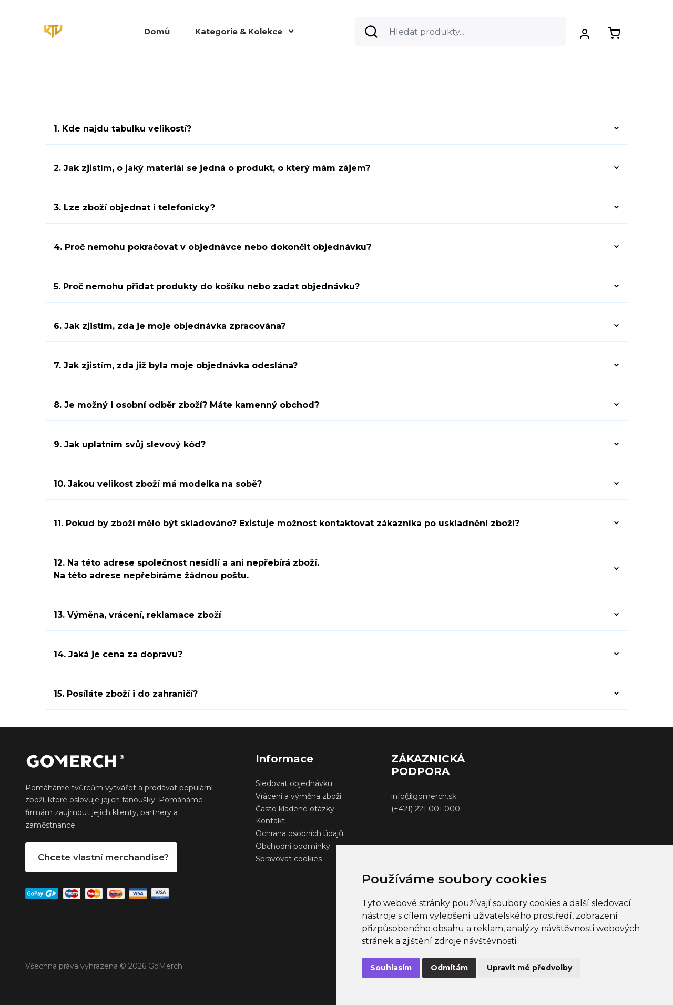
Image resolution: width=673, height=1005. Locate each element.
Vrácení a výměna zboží (298, 796)
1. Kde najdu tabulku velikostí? (122, 129)
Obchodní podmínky (293, 846)
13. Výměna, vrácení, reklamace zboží (137, 615)
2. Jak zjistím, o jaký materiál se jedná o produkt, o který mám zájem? (212, 168)
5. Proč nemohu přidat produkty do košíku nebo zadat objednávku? (207, 287)
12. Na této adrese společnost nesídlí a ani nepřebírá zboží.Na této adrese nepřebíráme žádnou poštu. (186, 569)
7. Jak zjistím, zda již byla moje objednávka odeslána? (176, 365)
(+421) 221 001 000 (425, 808)
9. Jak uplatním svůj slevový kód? (130, 444)
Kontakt (270, 821)
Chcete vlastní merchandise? (103, 857)
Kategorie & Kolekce (244, 31)
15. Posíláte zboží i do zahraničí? (126, 694)
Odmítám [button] (449, 967)
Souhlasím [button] (391, 967)
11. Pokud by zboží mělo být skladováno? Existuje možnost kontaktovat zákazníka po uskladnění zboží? (286, 523)
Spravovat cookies (289, 858)
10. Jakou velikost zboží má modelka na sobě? (158, 484)
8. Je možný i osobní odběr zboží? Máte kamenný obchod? (186, 405)
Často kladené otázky (295, 808)
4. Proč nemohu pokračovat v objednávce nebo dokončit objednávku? (212, 247)
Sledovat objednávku (294, 783)
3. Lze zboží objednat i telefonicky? (134, 208)
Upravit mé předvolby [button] (529, 967)
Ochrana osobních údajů (299, 833)
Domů (157, 31)
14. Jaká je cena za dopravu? (118, 654)
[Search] (460, 31)
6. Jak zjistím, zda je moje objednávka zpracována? (169, 326)
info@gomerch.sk (423, 796)
